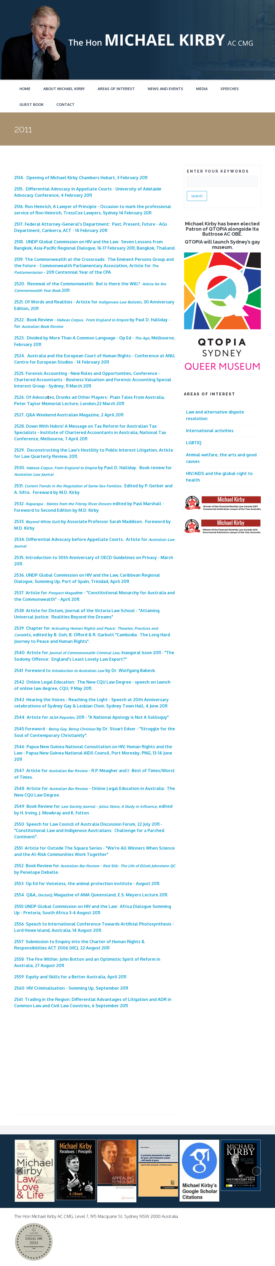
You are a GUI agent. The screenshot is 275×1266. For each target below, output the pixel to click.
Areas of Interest (116, 88)
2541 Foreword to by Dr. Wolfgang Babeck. (85, 670)
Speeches (229, 88)
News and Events (165, 88)
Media (202, 88)
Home (24, 88)
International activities (210, 430)
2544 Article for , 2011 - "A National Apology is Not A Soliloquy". (92, 717)
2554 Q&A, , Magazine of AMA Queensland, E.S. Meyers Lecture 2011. (91, 894)
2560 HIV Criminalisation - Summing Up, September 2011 (71, 988)
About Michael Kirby (64, 88)
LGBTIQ (194, 442)
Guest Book (31, 104)
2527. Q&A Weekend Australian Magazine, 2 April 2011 (68, 414)
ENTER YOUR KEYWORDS (218, 171)
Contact (65, 104)
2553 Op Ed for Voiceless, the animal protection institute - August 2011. (87, 883)
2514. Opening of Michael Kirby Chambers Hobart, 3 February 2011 (80, 177)
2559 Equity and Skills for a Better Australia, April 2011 (70, 976)
